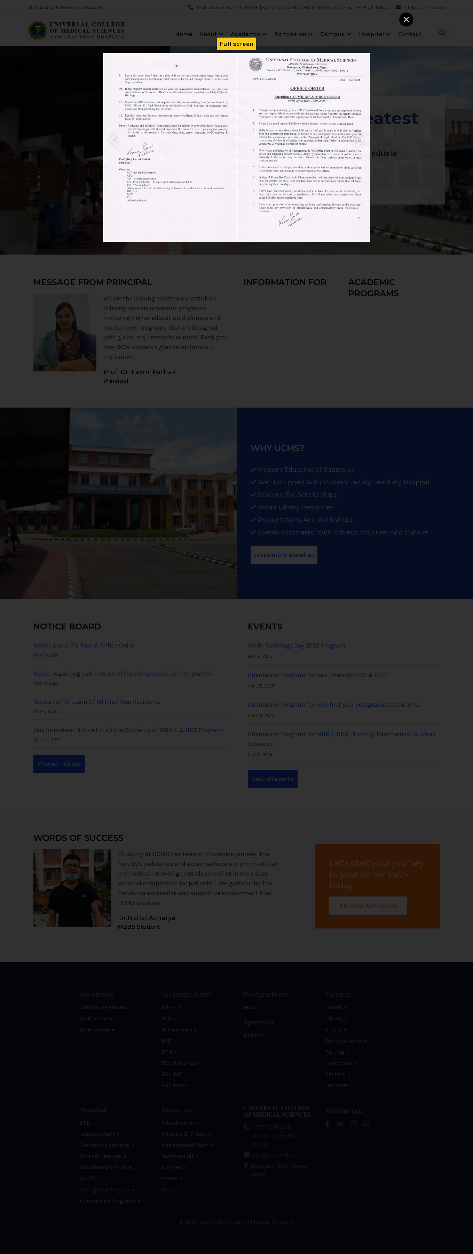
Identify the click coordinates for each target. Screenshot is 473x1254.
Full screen (236, 44)
